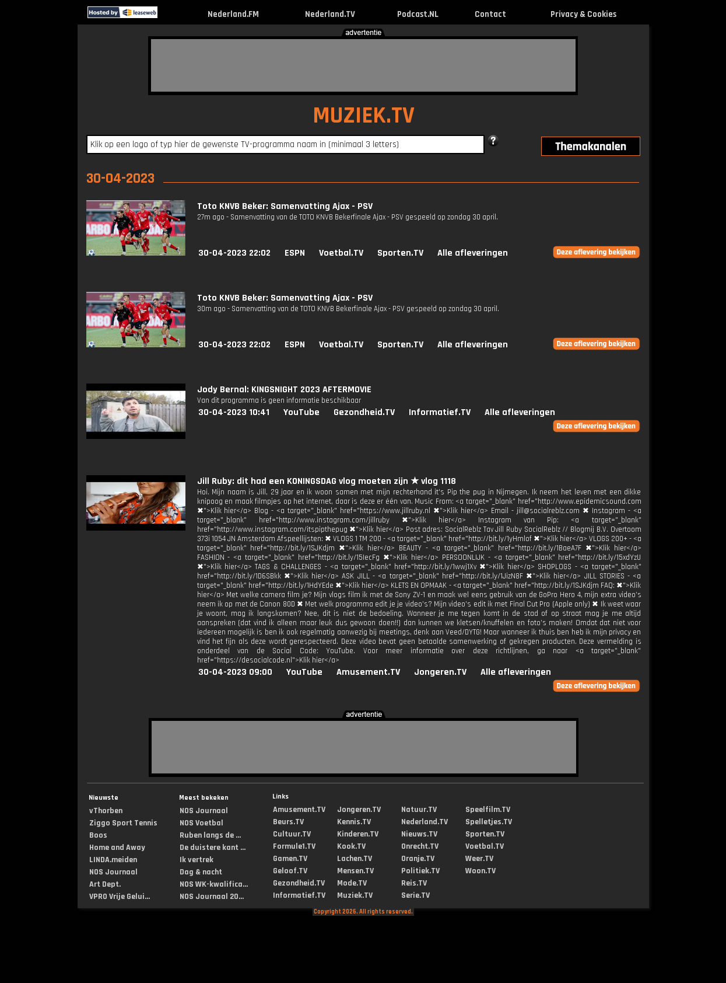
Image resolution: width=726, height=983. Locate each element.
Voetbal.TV (341, 253)
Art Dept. (105, 884)
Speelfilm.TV (487, 809)
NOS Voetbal (201, 823)
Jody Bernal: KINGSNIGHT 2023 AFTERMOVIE (284, 390)
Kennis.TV (354, 822)
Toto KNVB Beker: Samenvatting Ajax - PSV (285, 206)
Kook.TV (351, 846)
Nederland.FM (233, 14)
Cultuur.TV (292, 834)
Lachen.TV (354, 858)
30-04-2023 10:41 (233, 412)
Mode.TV (352, 883)
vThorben (105, 811)
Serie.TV (415, 895)
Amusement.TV (368, 672)
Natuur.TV (419, 809)
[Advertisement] (363, 65)
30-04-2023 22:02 (234, 253)
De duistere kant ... (212, 847)
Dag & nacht (201, 872)
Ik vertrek (196, 860)
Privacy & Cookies (583, 14)
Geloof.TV (290, 871)
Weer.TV (479, 858)
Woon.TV (480, 871)
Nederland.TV (330, 14)
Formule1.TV (294, 846)
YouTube (301, 412)
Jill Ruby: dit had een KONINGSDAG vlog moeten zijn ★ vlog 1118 (326, 481)
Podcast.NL (418, 14)
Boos (98, 835)
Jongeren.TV (440, 672)
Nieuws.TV (419, 834)
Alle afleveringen (472, 253)
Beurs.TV (288, 822)
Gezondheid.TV (364, 412)
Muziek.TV (355, 895)
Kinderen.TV (357, 834)
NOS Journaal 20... (212, 896)
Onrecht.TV (420, 846)
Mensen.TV (355, 871)
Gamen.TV (290, 858)
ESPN (295, 253)
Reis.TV (414, 883)
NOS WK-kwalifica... (214, 884)
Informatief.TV (440, 412)
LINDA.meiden (113, 860)
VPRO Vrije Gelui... (119, 896)
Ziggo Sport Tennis (123, 823)
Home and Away (117, 847)
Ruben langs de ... (210, 835)
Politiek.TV (420, 871)
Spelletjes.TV (488, 822)
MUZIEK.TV (364, 116)
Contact (490, 14)
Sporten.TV (400, 253)
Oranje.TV (417, 858)
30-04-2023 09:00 (235, 672)
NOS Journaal (113, 872)
